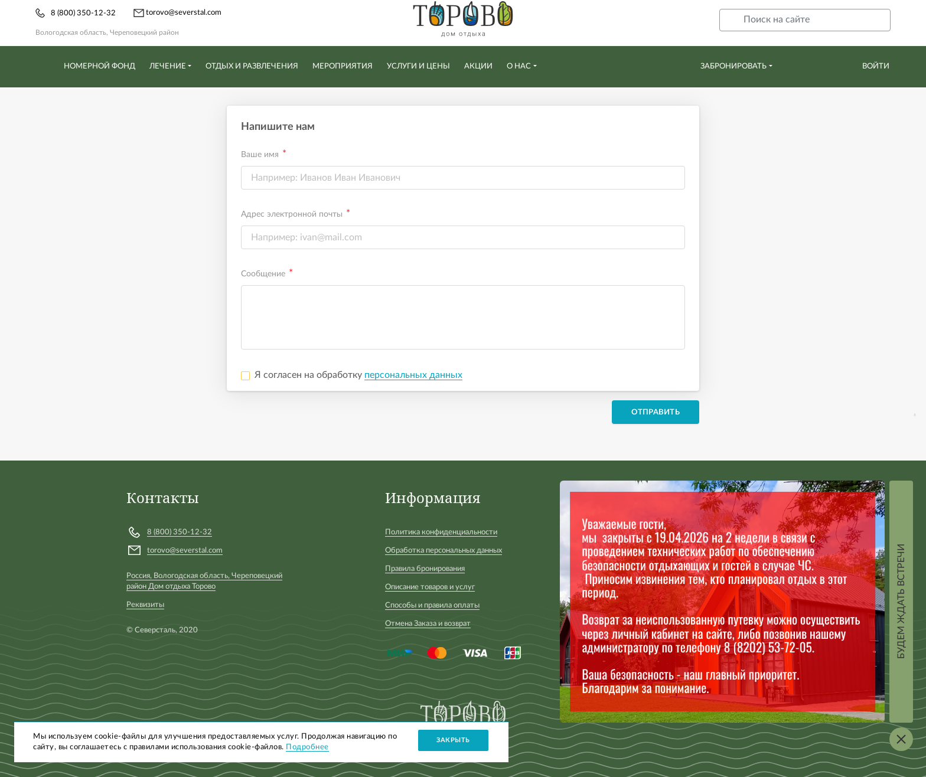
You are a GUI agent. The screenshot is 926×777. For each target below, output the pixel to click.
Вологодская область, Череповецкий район (107, 32)
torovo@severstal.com (177, 13)
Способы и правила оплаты (432, 605)
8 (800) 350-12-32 (83, 13)
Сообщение (263, 274)
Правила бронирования (425, 569)
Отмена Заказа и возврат (428, 624)
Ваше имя (260, 155)
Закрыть (453, 740)
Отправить (655, 412)
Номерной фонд (99, 66)
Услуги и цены (418, 66)
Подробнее (307, 747)
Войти (875, 66)
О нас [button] (519, 66)
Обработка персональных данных (443, 550)
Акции (478, 66)
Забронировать (733, 66)
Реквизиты (145, 605)
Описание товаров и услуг (430, 587)
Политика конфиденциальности (441, 532)
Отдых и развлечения (252, 66)
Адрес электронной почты (292, 214)
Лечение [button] (167, 66)
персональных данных (413, 375)
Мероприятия (342, 66)
